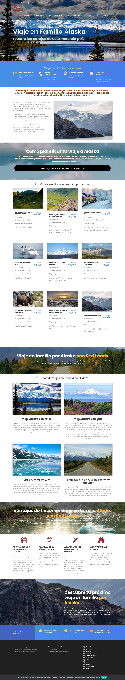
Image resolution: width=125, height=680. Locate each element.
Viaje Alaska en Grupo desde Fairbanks (58, 311)
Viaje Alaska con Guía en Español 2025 (58, 215)
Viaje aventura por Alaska (57, 263)
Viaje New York (87, 649)
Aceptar (104, 677)
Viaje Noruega (87, 651)
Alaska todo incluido (56, 16)
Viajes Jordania (87, 662)
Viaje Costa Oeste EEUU (90, 655)
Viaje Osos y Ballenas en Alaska (23, 311)
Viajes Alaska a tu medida (75, 16)
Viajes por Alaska (24, 16)
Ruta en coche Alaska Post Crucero (23, 213)
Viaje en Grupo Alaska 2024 (92, 213)
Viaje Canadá (87, 647)
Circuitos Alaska (92, 16)
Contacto (105, 16)
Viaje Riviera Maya (88, 666)
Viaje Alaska (86, 668)
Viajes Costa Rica (88, 658)
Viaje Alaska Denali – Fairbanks (92, 263)
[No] (123, 677)
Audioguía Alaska (39, 16)
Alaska (21, 111)
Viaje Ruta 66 (87, 653)
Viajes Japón (86, 660)
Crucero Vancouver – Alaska (23, 263)
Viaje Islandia (87, 664)
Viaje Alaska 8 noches (92, 315)
